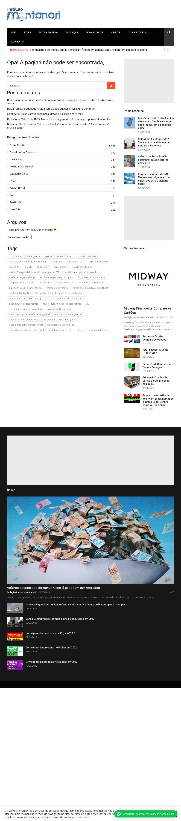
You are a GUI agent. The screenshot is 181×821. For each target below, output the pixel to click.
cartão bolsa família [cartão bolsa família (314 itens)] (57, 287)
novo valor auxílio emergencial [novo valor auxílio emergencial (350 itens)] (60, 319)
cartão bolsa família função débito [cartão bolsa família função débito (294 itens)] (27, 293)
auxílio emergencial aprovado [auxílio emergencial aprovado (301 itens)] (81, 272)
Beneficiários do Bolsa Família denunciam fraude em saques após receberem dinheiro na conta (88, 49)
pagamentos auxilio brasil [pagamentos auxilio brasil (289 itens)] (61, 324)
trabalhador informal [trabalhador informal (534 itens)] (59, 330)
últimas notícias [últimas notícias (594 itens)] (97, 330)
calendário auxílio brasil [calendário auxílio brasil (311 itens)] (90, 282)
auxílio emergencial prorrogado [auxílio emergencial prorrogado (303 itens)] (57, 277)
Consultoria (137, 32)
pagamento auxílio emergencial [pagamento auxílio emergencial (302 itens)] (26, 324)
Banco (11, 490)
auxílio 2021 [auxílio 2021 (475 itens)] (43, 266)
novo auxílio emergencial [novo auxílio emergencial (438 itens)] (67, 314)
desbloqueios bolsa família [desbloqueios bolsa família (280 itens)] (23, 303)
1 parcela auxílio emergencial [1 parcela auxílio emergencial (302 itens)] (24, 256)
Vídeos (115, 32)
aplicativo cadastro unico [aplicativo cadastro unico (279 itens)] (58, 256)
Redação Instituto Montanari (138, 317)
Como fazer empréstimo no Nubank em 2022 (51, 661)
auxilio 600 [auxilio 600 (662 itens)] (56, 261)
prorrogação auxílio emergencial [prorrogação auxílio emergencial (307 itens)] (26, 330)
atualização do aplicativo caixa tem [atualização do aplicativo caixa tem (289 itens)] (27, 261)
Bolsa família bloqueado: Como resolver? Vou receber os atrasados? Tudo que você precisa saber (58, 125)
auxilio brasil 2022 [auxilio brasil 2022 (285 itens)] (98, 261)
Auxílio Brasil (17, 188)
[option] (100, 50)
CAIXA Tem (16, 159)
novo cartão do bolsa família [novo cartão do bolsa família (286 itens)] (24, 319)
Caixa (13, 195)
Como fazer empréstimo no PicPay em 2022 (51, 647)
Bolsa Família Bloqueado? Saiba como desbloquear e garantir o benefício (51, 108)
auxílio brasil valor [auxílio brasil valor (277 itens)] (82, 266)
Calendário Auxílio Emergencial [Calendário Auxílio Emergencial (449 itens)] (25, 287)
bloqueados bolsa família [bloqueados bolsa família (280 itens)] (92, 277)
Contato (17, 41)
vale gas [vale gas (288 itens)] (79, 330)
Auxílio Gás (16, 202)
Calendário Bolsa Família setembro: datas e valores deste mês (45, 113)
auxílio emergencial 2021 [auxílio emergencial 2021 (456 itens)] (47, 272)
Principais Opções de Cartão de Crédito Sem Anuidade (155, 380)
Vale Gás (15, 209)
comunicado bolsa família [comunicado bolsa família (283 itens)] (70, 298)
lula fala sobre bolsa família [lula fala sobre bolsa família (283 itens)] (66, 303)
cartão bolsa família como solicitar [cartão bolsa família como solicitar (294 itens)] (90, 287)
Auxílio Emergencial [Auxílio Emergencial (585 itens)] (19, 272)
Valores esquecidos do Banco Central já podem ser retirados (53, 588)
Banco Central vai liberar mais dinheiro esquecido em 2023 (60, 618)
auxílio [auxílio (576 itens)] (28, 266)
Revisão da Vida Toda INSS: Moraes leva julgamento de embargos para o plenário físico (60, 119)
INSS (13, 32)
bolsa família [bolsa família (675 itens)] (45, 282)
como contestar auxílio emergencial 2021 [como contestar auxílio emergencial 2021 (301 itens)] (30, 298)
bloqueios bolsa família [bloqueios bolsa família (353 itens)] (21, 282)
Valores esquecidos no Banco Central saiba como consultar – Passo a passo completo (76, 604)
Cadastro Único (19, 173)
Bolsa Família (48, 32)
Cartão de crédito (135, 248)
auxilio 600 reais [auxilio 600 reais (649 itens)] (75, 261)
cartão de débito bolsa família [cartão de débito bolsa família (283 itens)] (66, 293)
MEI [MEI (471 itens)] (87, 303)
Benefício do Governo (23, 152)
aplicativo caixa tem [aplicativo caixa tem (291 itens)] (86, 256)
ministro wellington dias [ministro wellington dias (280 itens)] (59, 309)
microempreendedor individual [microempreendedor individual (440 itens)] (25, 309)
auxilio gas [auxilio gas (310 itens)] (15, 266)
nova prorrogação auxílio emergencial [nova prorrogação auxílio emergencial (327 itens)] (29, 314)
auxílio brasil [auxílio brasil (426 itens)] (61, 266)
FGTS (27, 32)
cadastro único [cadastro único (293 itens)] (65, 282)
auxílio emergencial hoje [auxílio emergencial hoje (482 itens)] (22, 277)
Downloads (94, 32)
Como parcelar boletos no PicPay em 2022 (50, 633)
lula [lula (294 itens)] (45, 303)
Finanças (72, 32)
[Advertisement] (149, 81)
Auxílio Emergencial (21, 166)
